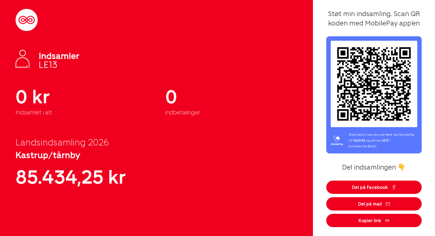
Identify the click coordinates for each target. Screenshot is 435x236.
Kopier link (374, 220)
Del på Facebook (374, 187)
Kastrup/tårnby (48, 154)
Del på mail (374, 203)
